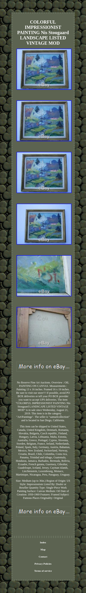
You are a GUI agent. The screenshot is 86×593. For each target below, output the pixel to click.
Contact (43, 556)
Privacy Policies (42, 563)
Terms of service (43, 570)
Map (43, 549)
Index (43, 542)
